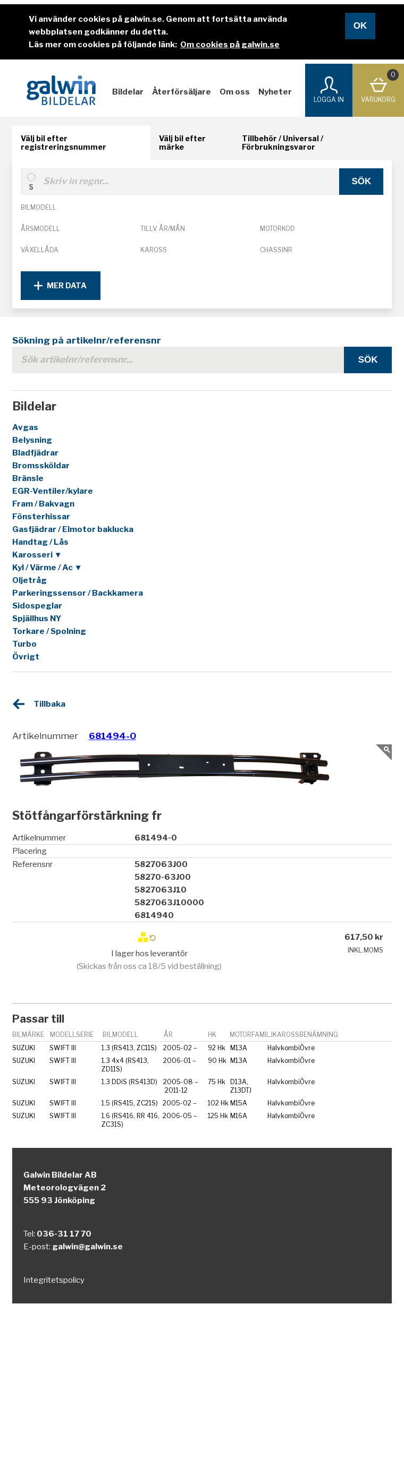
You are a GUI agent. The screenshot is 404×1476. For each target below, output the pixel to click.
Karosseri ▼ (37, 555)
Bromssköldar (41, 465)
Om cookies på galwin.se (230, 44)
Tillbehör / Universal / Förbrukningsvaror (282, 142)
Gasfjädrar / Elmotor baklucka (72, 529)
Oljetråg (29, 580)
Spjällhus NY (37, 618)
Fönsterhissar (41, 516)
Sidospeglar (37, 606)
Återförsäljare (181, 92)
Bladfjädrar (35, 453)
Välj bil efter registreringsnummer (63, 142)
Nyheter (275, 92)
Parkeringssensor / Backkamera (77, 593)
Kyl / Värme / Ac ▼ (47, 567)
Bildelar (128, 92)
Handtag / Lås (40, 542)
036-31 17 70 (64, 1234)
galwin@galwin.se (87, 1246)
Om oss (235, 92)
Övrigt (25, 657)
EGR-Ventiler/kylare (52, 491)
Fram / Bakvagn (43, 504)
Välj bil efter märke (182, 142)
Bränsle (28, 478)
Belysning (32, 440)
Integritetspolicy (54, 1280)
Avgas (25, 427)
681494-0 (112, 736)
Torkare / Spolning (49, 631)
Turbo (24, 644)
